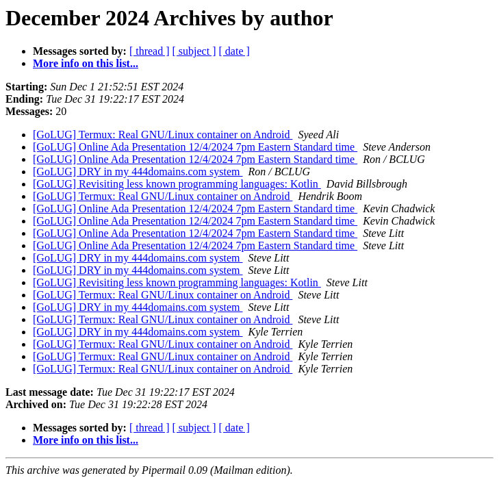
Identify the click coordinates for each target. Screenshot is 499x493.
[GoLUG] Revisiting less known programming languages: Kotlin (177, 184)
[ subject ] (194, 51)
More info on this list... (85, 63)
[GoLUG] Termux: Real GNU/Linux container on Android (162, 134)
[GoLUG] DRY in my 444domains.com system (138, 171)
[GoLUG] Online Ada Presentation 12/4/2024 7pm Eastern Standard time (195, 147)
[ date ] (234, 51)
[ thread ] (149, 51)
